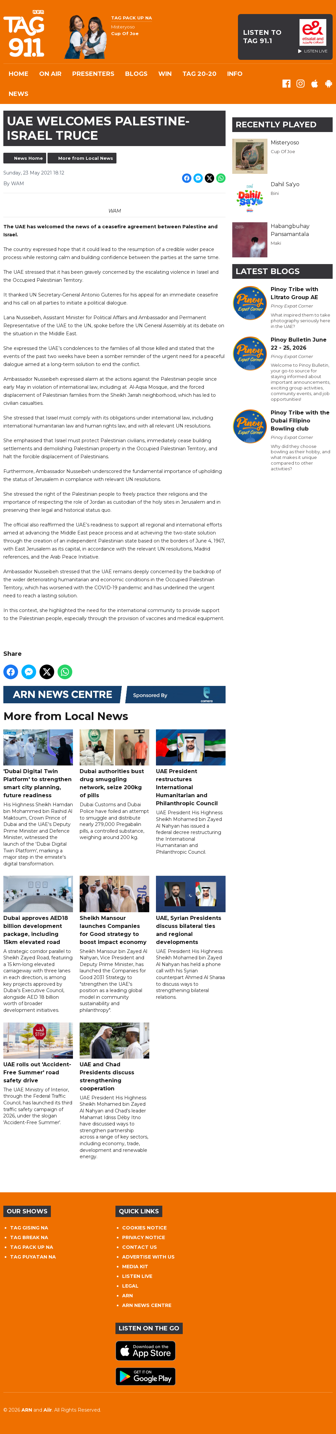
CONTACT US (139, 1247)
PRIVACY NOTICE (143, 1237)
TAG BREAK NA (29, 1237)
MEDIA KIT (135, 1267)
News (18, 94)
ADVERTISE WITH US (148, 1257)
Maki (276, 243)
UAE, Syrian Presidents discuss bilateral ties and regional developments (191, 910)
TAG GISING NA (29, 1228)
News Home (28, 158)
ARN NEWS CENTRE (146, 1305)
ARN (127, 1296)
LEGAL (130, 1286)
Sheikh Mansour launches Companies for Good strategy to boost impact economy (114, 910)
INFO (235, 74)
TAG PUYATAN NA (33, 1257)
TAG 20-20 (199, 74)
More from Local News (85, 158)
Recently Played (276, 124)
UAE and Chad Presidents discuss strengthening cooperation (114, 1057)
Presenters (93, 74)
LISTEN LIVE (137, 1276)
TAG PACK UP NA (31, 1247)
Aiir (48, 1410)
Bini (275, 193)
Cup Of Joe (283, 151)
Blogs (136, 74)
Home (18, 74)
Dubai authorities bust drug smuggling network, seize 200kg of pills (114, 764)
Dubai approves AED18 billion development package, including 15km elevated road (38, 910)
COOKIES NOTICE (144, 1228)
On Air (50, 74)
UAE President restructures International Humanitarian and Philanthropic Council (191, 768)
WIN (165, 74)
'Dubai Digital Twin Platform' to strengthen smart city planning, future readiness (38, 764)
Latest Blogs (268, 271)
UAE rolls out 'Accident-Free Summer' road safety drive (38, 1053)
